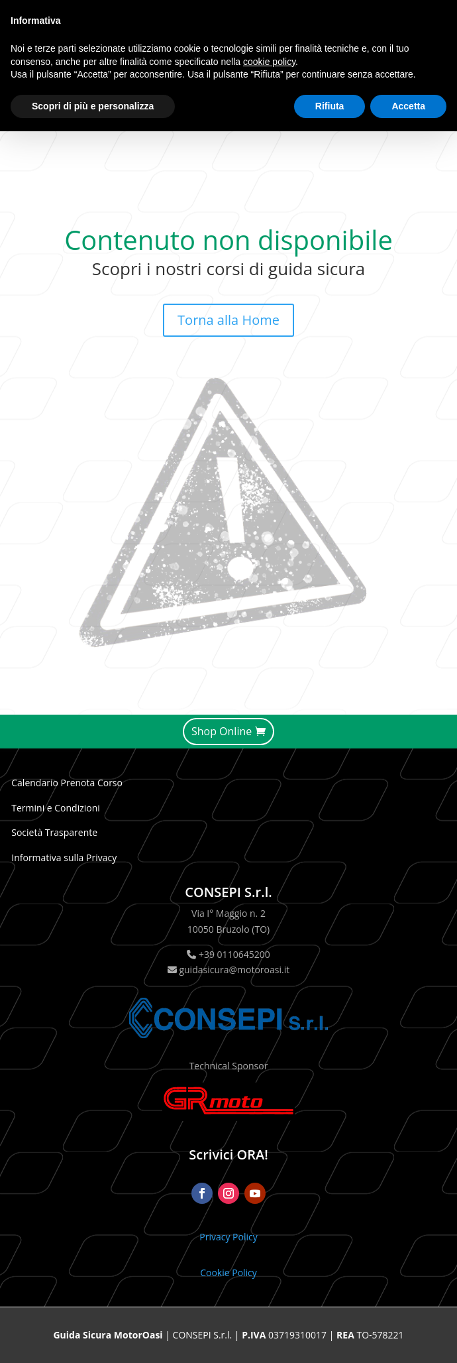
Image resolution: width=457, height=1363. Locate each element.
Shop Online (221, 731)
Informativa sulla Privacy (64, 857)
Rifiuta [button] (329, 106)
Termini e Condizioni (55, 807)
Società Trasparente (54, 832)
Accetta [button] (408, 106)
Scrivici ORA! (228, 1154)
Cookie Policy (228, 1272)
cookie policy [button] (269, 61)
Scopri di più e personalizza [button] (93, 106)
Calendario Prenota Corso (67, 782)
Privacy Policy (228, 1236)
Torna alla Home (228, 320)
